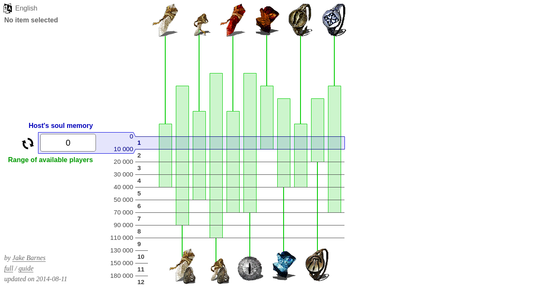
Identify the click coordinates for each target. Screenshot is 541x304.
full (8, 268)
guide (26, 268)
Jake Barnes (29, 257)
